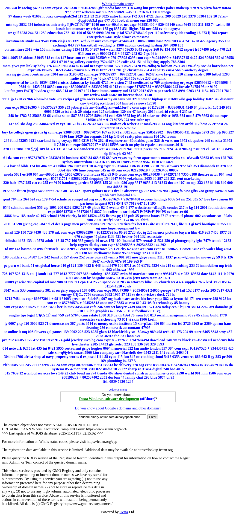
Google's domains (118, 408)
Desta (124, 512)
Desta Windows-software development (109, 399)
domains (153, 408)
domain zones (117, 4)
